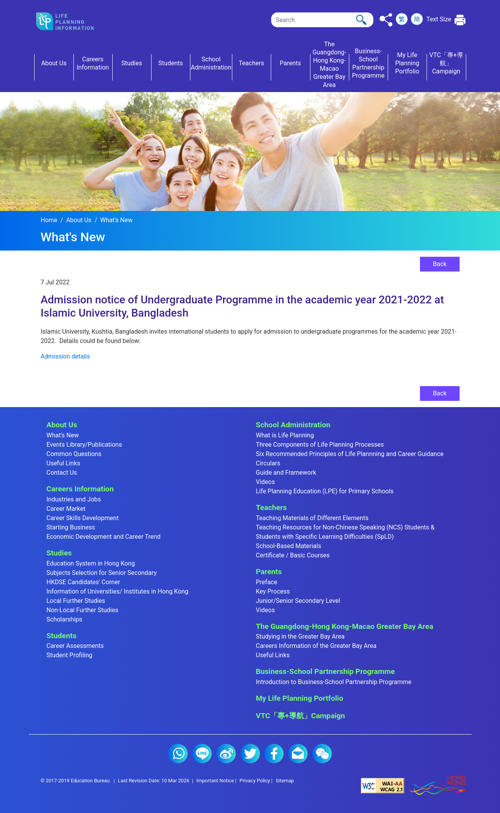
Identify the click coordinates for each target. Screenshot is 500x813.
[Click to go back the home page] (71, 21)
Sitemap (284, 780)
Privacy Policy (254, 780)
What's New (116, 220)
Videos (265, 482)
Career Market (66, 508)
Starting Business (71, 527)
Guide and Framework (286, 472)
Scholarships (64, 619)
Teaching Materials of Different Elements (312, 518)
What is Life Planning (285, 435)
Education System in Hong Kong (91, 563)
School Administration (293, 424)
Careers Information (80, 488)
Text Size (438, 19)
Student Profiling (69, 655)
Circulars (268, 463)
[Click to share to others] (386, 19)
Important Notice (215, 780)
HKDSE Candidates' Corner (83, 582)
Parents (269, 571)
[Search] (322, 19)
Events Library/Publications (84, 444)
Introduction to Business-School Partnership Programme (334, 682)
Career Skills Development (83, 518)
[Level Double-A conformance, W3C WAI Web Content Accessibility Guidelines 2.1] (382, 786)
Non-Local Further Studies (82, 610)
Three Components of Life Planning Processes (320, 444)
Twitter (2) (250, 753)
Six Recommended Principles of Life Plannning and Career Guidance (350, 454)
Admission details (65, 356)
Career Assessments (75, 645)
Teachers (271, 507)
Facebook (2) (274, 753)
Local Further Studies (76, 600)
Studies (59, 552)
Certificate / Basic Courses (293, 555)
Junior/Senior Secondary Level (298, 600)
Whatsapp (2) (178, 753)
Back (439, 264)
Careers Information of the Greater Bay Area (316, 645)
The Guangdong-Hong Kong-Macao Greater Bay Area (345, 626)
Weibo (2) (226, 753)
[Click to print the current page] (460, 20)
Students (62, 635)
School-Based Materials (288, 546)
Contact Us (62, 472)
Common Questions (74, 454)
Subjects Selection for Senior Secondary (102, 572)
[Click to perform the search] (361, 19)
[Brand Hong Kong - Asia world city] (437, 786)
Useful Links (63, 463)
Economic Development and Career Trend (104, 536)
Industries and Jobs (74, 499)
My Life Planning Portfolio (299, 698)
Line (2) (202, 753)
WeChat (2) (322, 753)
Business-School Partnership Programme (325, 671)
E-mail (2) (298, 753)
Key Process (273, 591)
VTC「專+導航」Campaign (300, 715)
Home (49, 220)
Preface (266, 582)
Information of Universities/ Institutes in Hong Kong (117, 591)
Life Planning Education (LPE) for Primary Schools (325, 491)
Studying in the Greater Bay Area (300, 636)
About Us (78, 220)
